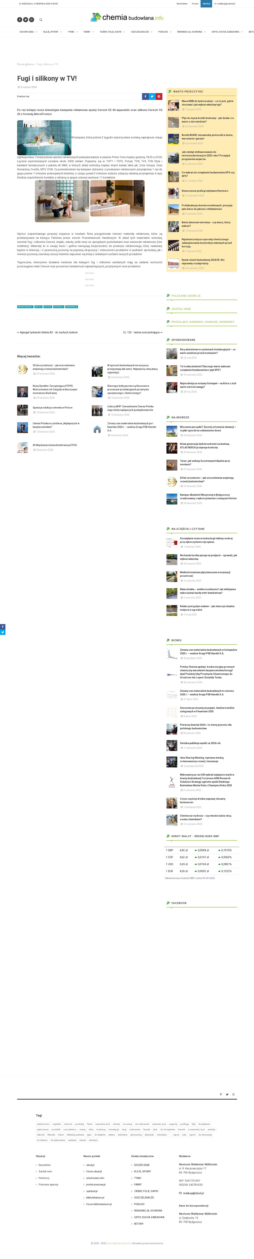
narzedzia (162, 1134)
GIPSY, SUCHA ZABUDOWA (149, 1217)
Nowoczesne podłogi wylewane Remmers (205, 190)
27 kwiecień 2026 (45, 373)
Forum (195, 4)
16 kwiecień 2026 (120, 397)
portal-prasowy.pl (96, 1184)
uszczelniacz (69, 1129)
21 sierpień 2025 (194, 180)
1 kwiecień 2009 (192, 546)
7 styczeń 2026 (193, 251)
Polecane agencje (183, 295)
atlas (91, 1129)
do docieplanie (167, 1129)
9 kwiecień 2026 (119, 435)
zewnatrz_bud (159, 1124)
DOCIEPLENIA (141, 1165)
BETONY (139, 1223)
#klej (38, 307)
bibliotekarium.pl (95, 1197)
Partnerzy (44, 1178)
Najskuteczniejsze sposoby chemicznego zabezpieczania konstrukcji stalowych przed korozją (207, 243)
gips (89, 1134)
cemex (82, 1140)
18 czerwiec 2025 (193, 374)
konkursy (101, 1129)
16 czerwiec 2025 (193, 824)
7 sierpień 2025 (193, 109)
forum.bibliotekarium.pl (99, 1204)
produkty (79, 1124)
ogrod (192, 1134)
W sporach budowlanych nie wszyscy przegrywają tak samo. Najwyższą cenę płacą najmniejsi (132, 369)
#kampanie (71, 307)
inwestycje (114, 1129)
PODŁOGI (139, 1204)
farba (89, 1124)
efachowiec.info (95, 1178)
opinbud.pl (92, 1191)
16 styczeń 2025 (192, 580)
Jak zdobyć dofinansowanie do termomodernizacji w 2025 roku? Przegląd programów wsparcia (206, 155)
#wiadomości (25, 307)
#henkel (58, 307)
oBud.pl (206, 4)
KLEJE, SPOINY (142, 1171)
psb (184, 1134)
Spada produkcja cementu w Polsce (52, 407)
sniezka (211, 1129)
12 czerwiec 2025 (194, 195)
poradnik (56, 1129)
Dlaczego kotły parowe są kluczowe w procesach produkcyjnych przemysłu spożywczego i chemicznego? (128, 389)
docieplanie (204, 1124)
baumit (181, 1129)
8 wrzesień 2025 (194, 143)
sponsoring (136, 1134)
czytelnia (56, 1124)
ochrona (68, 1124)
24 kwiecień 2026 (193, 503)
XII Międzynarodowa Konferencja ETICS (55, 445)
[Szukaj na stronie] (40, 19)
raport (176, 1134)
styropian (149, 1134)
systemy (72, 1140)
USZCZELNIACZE (144, 1197)
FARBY (138, 1184)
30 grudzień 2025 (193, 658)
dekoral (40, 1134)
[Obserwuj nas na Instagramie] (31, 19)
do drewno (42, 1140)
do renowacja (205, 1134)
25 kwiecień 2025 (194, 126)
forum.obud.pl (94, 1171)
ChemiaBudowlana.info (119, 1243)
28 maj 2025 (190, 391)
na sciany (127, 1124)
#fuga (47, 307)
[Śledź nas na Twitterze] (25, 19)
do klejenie (100, 1134)
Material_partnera (75, 1134)
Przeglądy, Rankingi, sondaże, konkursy (200, 321)
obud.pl (90, 1165)
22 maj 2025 (190, 357)
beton (61, 1134)
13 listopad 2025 (192, 807)
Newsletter (182, 4)
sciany (82, 1129)
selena (111, 1134)
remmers (93, 1140)
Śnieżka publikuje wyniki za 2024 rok (200, 743)
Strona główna (25, 64)
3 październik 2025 (194, 766)
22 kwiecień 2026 (120, 377)
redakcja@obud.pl (224, 3)
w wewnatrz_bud (196, 1129)
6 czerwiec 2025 (192, 790)
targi (124, 1129)
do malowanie (142, 1124)
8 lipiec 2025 (190, 716)
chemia (116, 1124)
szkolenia (122, 1134)
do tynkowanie (58, 1140)
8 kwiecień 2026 (44, 450)
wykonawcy (43, 1129)
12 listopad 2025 (194, 230)
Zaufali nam (178, 308)
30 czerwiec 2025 (193, 682)
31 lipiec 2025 (191, 699)
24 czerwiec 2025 (194, 268)
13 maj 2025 (190, 614)
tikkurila (51, 1134)
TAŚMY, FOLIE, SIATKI (146, 1191)
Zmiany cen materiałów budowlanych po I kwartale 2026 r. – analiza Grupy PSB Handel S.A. (131, 427)
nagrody (173, 1124)
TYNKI (137, 1178)
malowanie (134, 1129)
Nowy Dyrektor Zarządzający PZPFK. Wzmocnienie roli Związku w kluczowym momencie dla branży (55, 389)
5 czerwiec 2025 (194, 164)
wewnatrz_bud (102, 1124)
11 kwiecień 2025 (193, 748)
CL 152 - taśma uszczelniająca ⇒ (142, 332)
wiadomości (43, 1124)
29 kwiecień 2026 (193, 435)
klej (193, 1124)
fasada (146, 1129)
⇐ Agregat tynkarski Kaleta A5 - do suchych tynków (47, 332)
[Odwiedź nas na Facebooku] (19, 19)
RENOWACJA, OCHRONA (148, 1210)
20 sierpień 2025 (192, 563)
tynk (155, 1129)
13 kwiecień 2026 (45, 431)
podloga (184, 1124)
